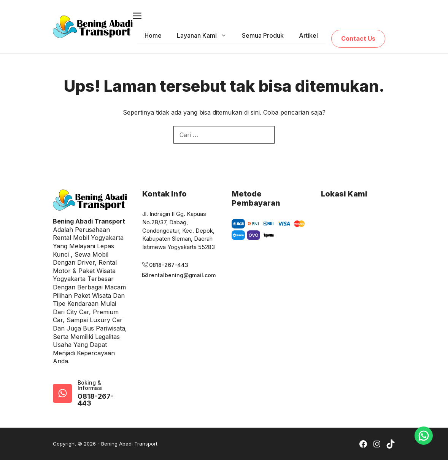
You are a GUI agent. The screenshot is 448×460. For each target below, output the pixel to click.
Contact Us (358, 38)
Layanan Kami (205, 35)
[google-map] (62, 393)
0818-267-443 (96, 400)
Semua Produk (263, 35)
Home (153, 35)
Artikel (308, 35)
